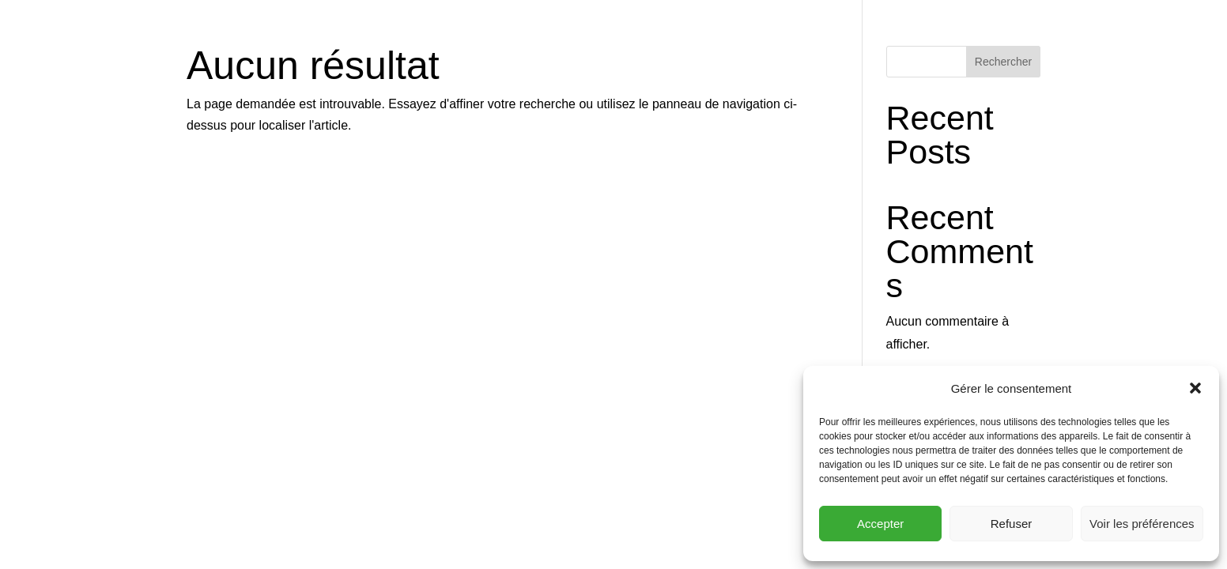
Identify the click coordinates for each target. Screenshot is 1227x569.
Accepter (880, 523)
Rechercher (1003, 61)
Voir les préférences (1142, 523)
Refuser (1012, 523)
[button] (1195, 388)
